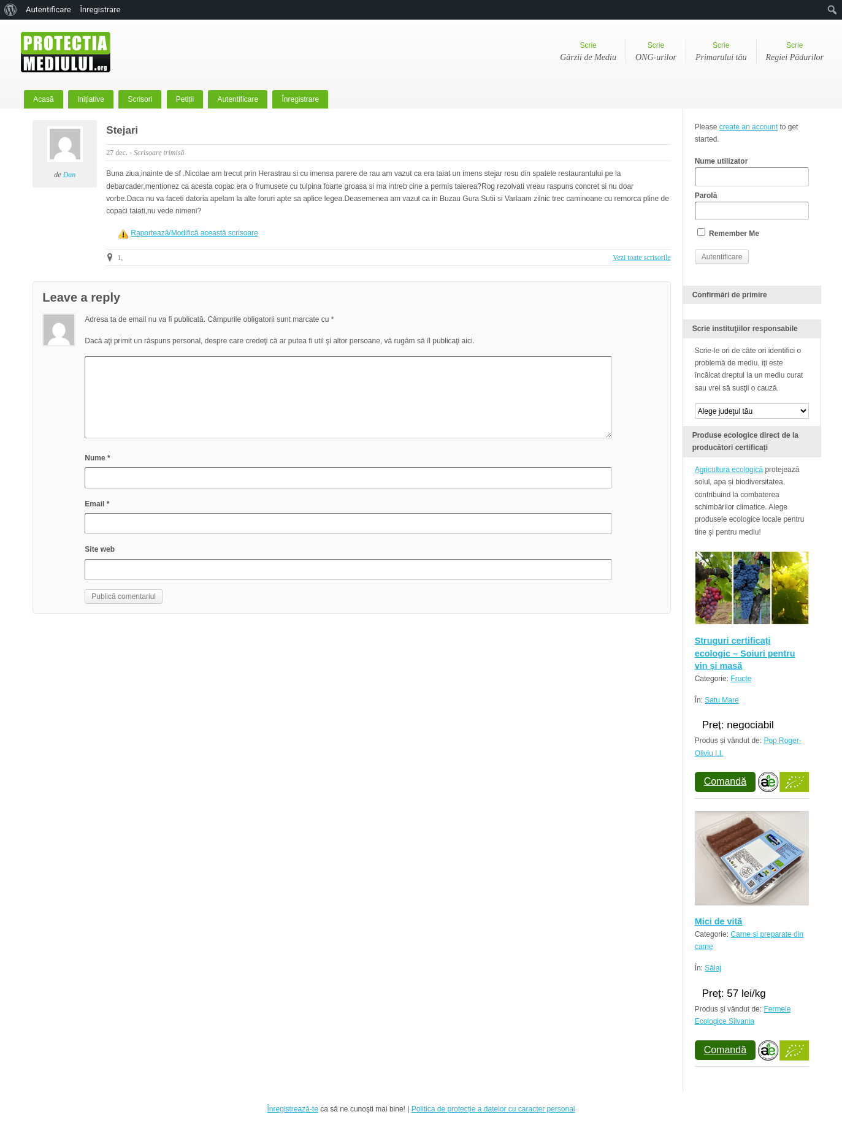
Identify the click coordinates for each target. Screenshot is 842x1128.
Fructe (740, 678)
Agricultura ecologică (729, 469)
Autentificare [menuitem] (48, 9)
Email (97, 504)
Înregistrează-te (292, 1109)
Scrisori (140, 99)
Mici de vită (719, 921)
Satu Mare (721, 700)
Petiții (185, 99)
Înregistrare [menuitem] (100, 9)
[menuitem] (10, 10)
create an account (748, 127)
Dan (69, 174)
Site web (100, 549)
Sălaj (713, 968)
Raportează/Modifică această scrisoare (194, 233)
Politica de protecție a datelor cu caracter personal (493, 1109)
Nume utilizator (752, 171)
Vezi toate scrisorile (642, 257)
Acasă (43, 99)
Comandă (725, 781)
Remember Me (728, 233)
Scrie (588, 52)
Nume (97, 458)
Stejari (122, 130)
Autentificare (237, 99)
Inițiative (90, 99)
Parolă (752, 206)
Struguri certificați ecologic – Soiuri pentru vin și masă (745, 653)
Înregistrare (300, 99)
